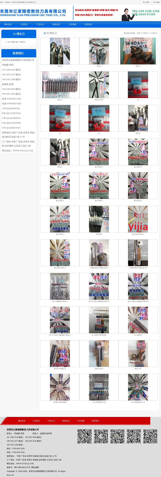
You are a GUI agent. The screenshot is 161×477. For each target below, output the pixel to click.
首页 (138, 33)
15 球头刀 (153, 33)
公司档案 (72, 24)
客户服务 (146, 2)
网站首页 (8, 24)
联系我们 (88, 24)
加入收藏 (156, 2)
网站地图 (35, 467)
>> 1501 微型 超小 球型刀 (15, 42)
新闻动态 (56, 24)
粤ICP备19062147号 (22, 467)
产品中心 (40, 24)
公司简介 (24, 24)
